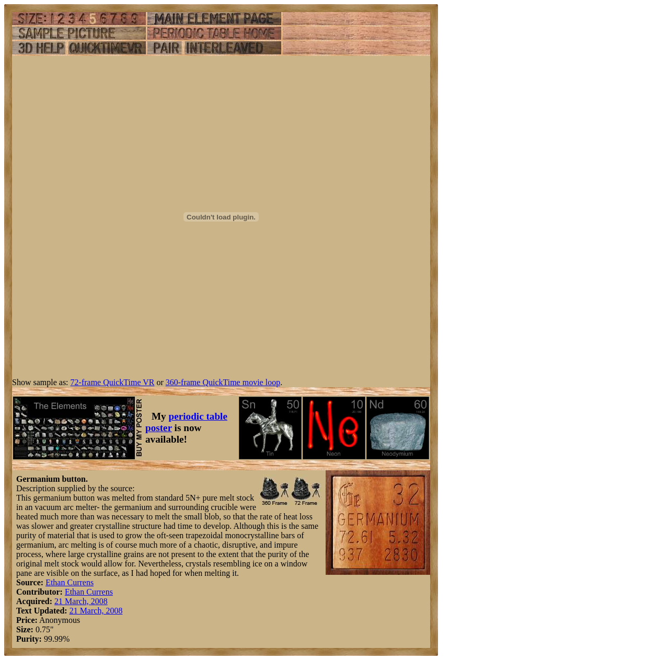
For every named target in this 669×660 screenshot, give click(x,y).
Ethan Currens (69, 582)
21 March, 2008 (81, 601)
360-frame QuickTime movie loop (223, 382)
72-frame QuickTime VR (113, 382)
